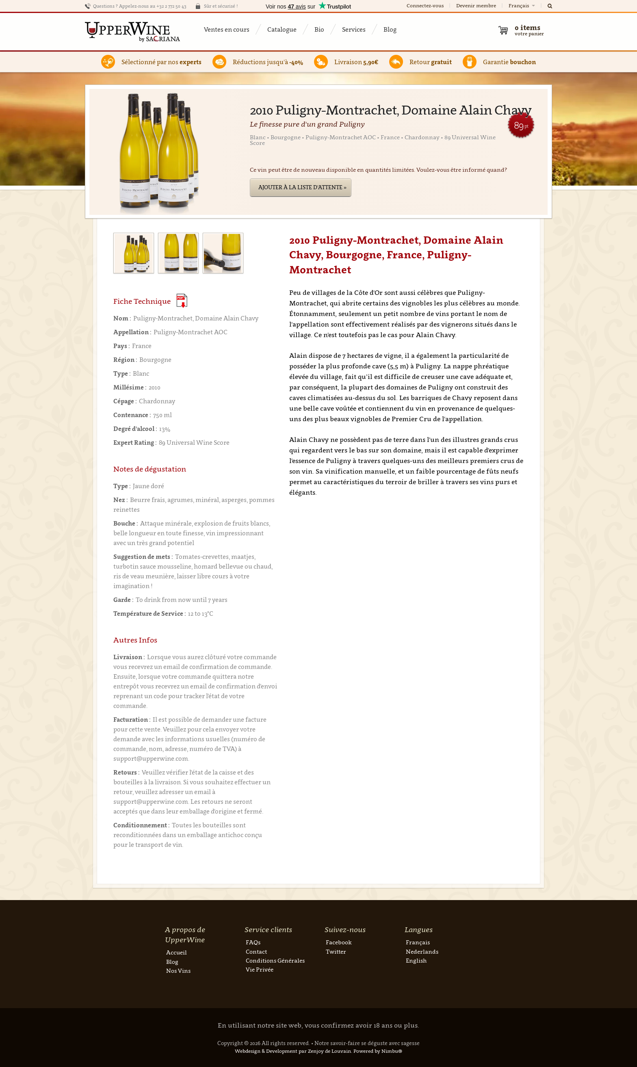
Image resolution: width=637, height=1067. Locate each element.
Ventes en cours (226, 29)
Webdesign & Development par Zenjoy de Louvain (293, 1051)
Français (522, 5)
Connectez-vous (425, 5)
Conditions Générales (275, 960)
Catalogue (282, 29)
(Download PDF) (181, 301)
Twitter (336, 951)
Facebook (339, 942)
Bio (319, 29)
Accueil (176, 952)
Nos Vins (178, 970)
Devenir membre (476, 5)
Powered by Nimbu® (377, 1051)
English (416, 960)
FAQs (253, 942)
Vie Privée (259, 969)
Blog (390, 29)
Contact (256, 951)
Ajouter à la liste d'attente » (302, 187)
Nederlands (422, 951)
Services (354, 29)
